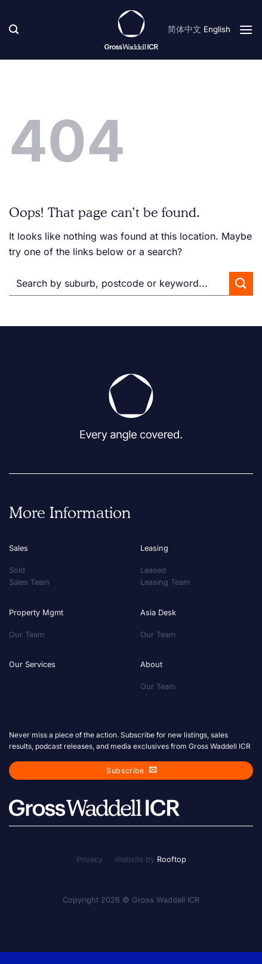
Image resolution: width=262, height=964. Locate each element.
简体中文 (184, 29)
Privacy (89, 859)
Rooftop (171, 859)
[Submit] (241, 283)
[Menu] (246, 29)
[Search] (14, 29)
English (217, 29)
